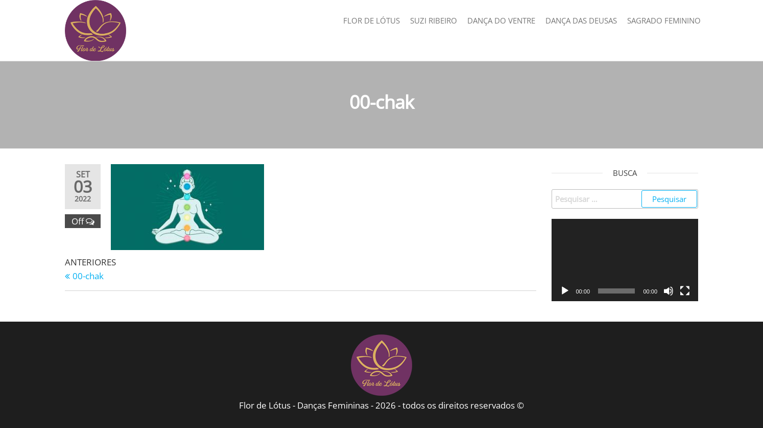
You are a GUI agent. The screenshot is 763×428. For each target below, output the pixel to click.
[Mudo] (668, 291)
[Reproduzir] (565, 291)
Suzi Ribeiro (433, 20)
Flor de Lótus (371, 20)
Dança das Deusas (581, 20)
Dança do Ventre (501, 20)
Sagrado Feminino (664, 20)
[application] (625, 260)
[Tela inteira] (685, 291)
